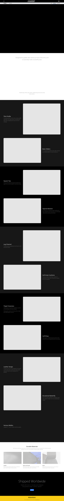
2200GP (5, 3)
